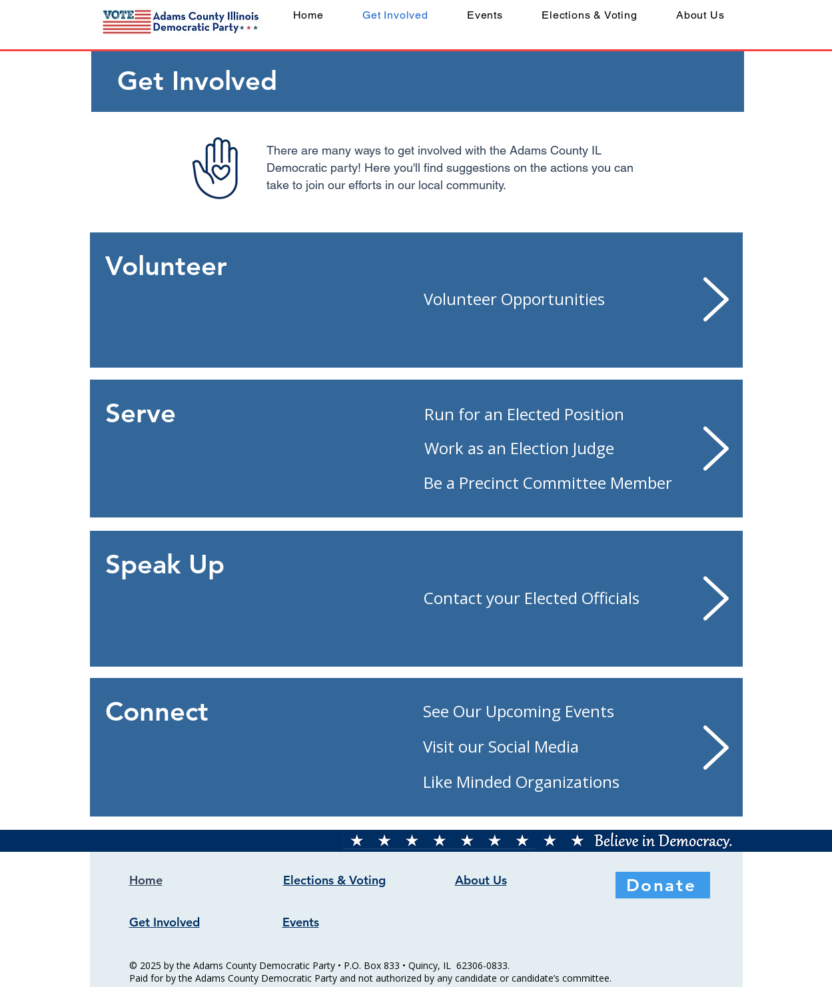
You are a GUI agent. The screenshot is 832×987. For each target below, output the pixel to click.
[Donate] (663, 885)
